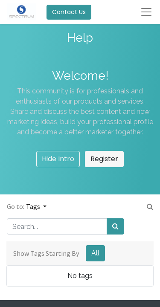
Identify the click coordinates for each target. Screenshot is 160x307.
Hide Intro (58, 159)
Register (104, 159)
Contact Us (69, 12)
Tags (33, 206)
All (95, 253)
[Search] (115, 226)
